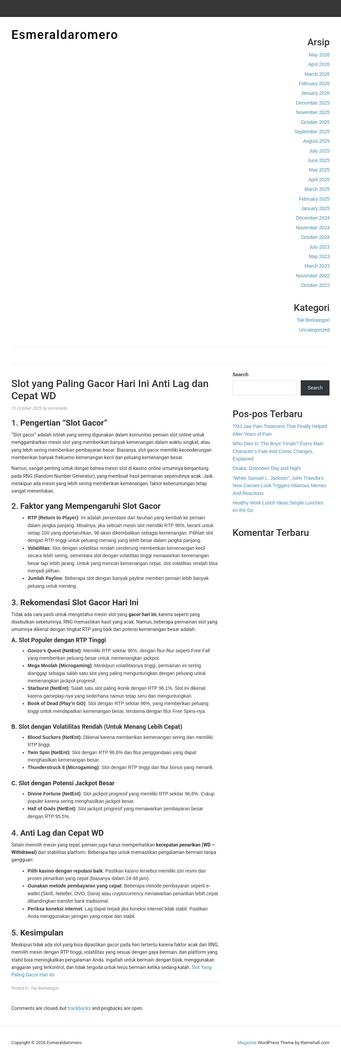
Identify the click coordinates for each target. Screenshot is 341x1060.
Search (241, 374)
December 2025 (313, 103)
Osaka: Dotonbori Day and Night (267, 468)
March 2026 (317, 74)
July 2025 (320, 151)
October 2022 (315, 285)
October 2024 (315, 237)
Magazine (247, 1042)
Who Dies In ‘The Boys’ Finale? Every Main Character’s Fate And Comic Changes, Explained (278, 451)
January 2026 (315, 93)
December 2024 (313, 218)
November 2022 (313, 275)
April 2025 (318, 179)
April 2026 (318, 64)
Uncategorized (314, 330)
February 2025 (314, 199)
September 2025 (312, 131)
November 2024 (313, 227)
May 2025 (319, 170)
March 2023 (317, 266)
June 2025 (318, 160)
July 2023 (320, 247)
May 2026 (319, 55)
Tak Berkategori (313, 320)
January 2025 (315, 208)
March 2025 (317, 189)
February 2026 (314, 83)
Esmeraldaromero (65, 35)
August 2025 (316, 141)
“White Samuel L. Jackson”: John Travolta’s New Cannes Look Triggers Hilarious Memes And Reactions (279, 485)
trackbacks (79, 1008)
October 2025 (315, 122)
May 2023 (319, 256)
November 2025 (313, 112)
